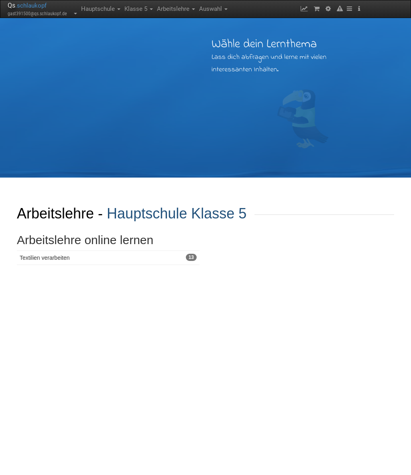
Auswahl (213, 8)
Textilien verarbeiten (108, 257)
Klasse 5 (138, 8)
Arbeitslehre (176, 8)
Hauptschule (100, 8)
